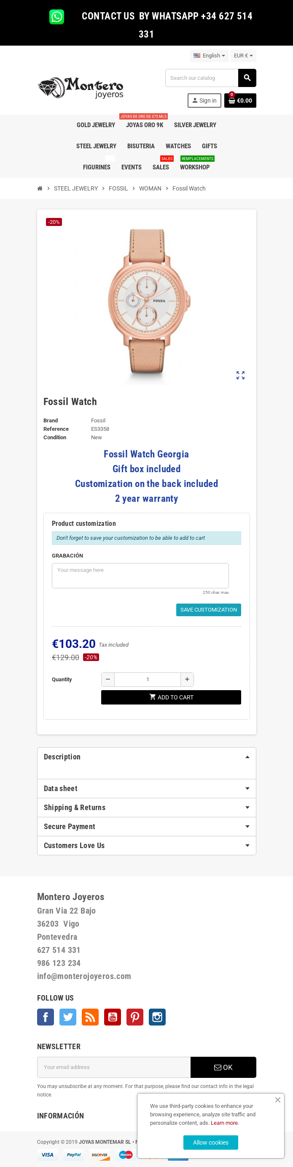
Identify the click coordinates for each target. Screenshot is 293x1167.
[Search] (210, 78)
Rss (90, 1017)
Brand (50, 420)
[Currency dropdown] (243, 55)
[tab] (147, 757)
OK (223, 1067)
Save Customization (208, 610)
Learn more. (225, 1123)
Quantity (62, 679)
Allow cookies (210, 1142)
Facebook (45, 1017)
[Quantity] (147, 679)
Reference (56, 429)
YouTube (112, 1017)
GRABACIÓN (67, 555)
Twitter (67, 1017)
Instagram (157, 1017)
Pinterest (134, 1017)
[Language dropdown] (209, 55)
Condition (54, 437)
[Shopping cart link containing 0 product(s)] (240, 100)
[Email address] (114, 1067)
